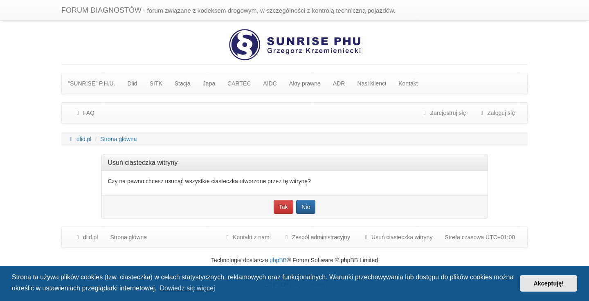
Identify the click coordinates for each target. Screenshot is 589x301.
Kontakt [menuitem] (408, 83)
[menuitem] (316, 237)
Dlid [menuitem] (132, 83)
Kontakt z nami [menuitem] (247, 237)
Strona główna (128, 237)
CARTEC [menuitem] (239, 83)
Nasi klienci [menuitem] (371, 83)
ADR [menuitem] (339, 83)
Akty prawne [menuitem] (305, 83)
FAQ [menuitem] (84, 113)
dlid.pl (86, 237)
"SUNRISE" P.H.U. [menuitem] (91, 83)
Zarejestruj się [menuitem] (443, 113)
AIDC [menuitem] (270, 83)
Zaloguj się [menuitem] (496, 113)
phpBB (278, 260)
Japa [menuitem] (209, 83)
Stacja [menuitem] (183, 83)
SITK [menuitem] (156, 83)
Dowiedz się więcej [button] (187, 288)
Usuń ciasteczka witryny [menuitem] (397, 237)
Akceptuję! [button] (548, 283)
